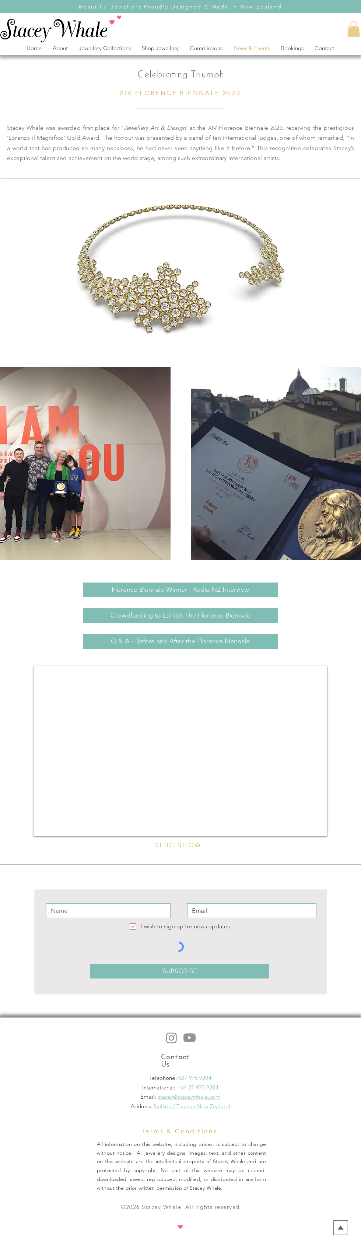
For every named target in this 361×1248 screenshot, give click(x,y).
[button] (353, 29)
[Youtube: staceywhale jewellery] (189, 1037)
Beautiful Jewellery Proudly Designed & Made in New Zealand (180, 6)
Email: (149, 1096)
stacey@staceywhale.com (189, 1096)
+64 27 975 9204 (197, 1087)
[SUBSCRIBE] (179, 971)
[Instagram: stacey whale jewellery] (171, 1037)
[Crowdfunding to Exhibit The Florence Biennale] (180, 615)
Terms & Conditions (179, 1131)
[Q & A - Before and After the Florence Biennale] (180, 641)
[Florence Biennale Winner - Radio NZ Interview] (180, 590)
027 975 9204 (194, 1077)
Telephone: (163, 1077)
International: (159, 1087)
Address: (141, 1106)
